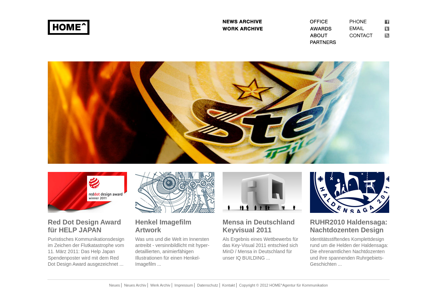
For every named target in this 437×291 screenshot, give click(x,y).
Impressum (183, 285)
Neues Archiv (135, 285)
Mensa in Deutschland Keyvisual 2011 (259, 226)
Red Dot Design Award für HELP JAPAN (84, 226)
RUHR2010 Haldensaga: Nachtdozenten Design (348, 226)
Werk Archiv (160, 285)
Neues (114, 285)
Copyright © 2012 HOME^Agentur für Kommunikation (283, 285)
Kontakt (228, 285)
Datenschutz (207, 285)
